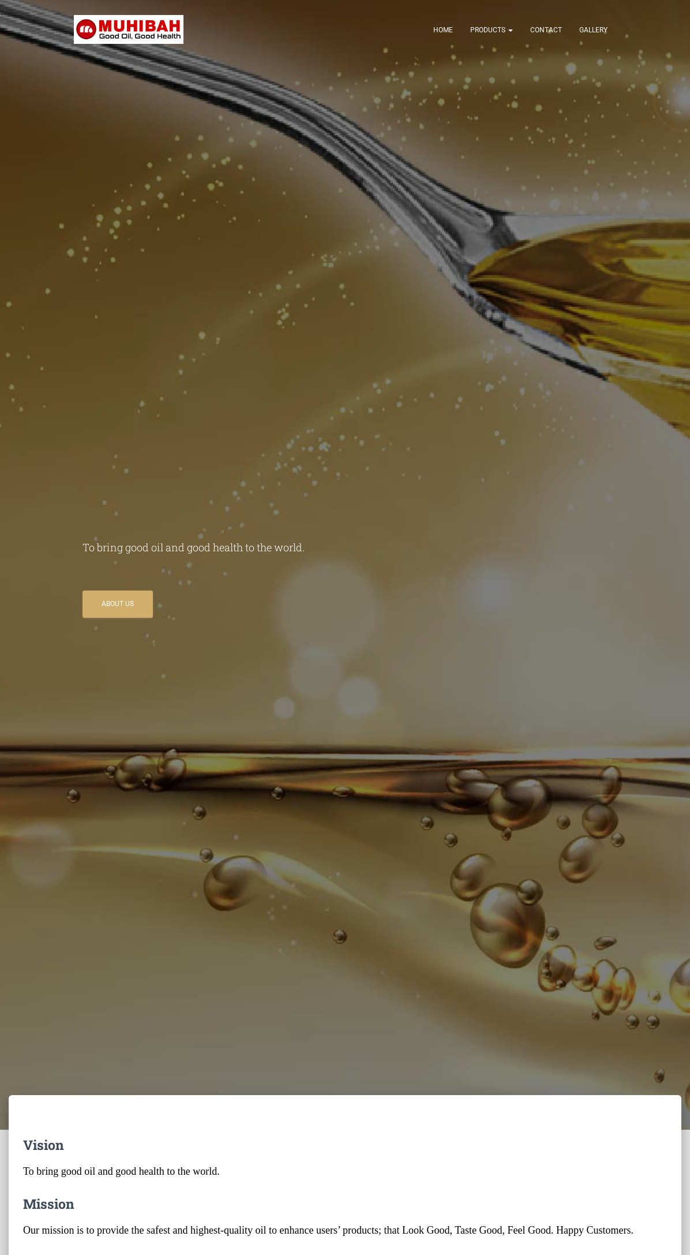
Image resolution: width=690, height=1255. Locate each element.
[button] (510, 30)
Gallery (593, 30)
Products (491, 30)
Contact (546, 30)
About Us (118, 604)
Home (443, 30)
